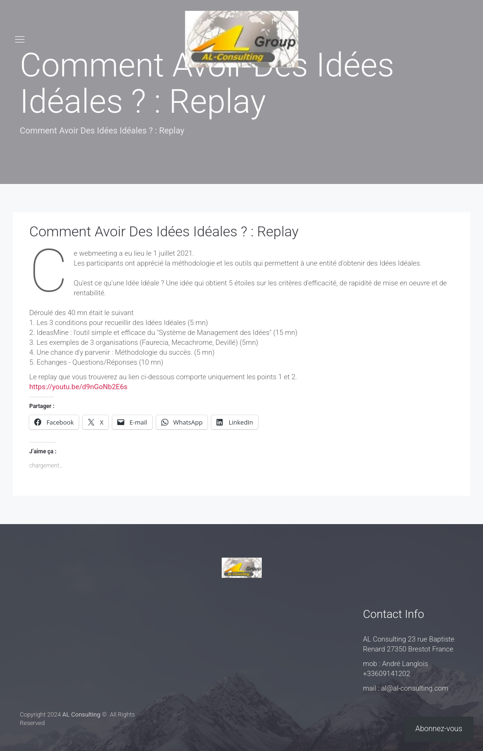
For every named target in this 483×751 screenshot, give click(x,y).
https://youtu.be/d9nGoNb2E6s (78, 387)
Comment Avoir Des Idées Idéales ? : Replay (164, 231)
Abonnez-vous (439, 728)
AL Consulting (81, 714)
